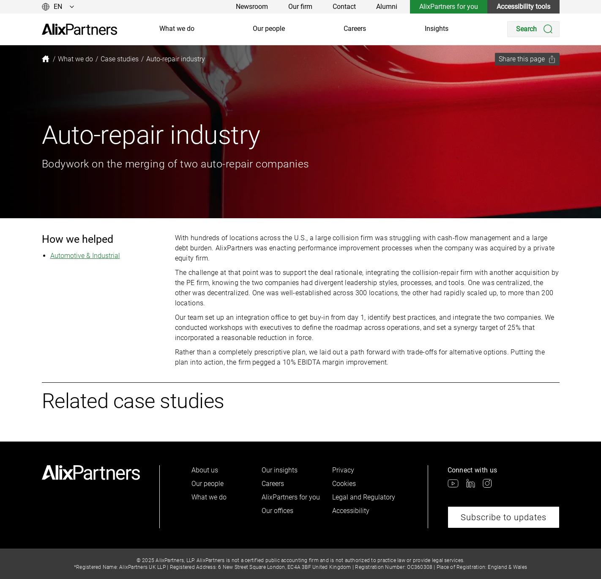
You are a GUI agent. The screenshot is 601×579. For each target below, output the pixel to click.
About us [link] (204, 470)
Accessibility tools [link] (523, 7)
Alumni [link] (386, 7)
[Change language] (58, 7)
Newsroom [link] (252, 7)
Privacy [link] (343, 470)
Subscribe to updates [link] (503, 517)
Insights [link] (436, 29)
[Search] (533, 29)
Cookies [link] (344, 484)
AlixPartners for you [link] (448, 7)
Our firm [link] (300, 7)
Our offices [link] (277, 511)
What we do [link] (176, 29)
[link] (79, 29)
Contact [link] (344, 7)
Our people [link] (269, 29)
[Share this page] (527, 59)
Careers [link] (355, 29)
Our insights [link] (280, 470)
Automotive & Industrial (85, 256)
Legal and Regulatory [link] (363, 497)
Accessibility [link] (350, 511)
